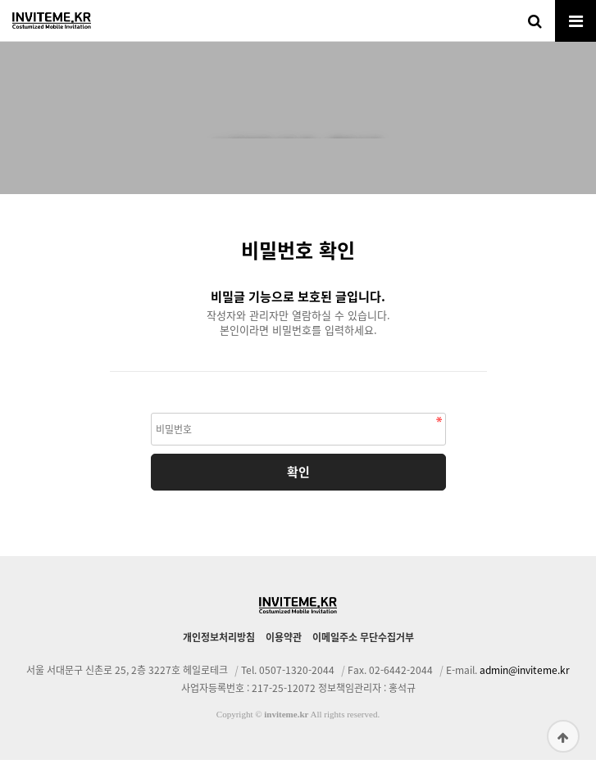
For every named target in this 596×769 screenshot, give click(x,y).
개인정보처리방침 (219, 646)
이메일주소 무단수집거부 (363, 646)
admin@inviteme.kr (525, 679)
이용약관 (284, 646)
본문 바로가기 (0, 0)
